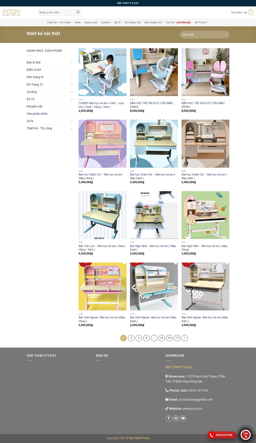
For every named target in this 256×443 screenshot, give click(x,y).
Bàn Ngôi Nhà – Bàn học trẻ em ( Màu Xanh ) (153, 247)
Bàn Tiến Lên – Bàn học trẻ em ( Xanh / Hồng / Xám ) (102, 247)
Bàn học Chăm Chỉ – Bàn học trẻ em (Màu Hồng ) (100, 176)
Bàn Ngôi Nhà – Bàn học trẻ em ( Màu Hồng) (204, 247)
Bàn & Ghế (92, 22)
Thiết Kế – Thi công (60, 22)
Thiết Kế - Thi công (39, 128)
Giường (107, 22)
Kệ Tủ (118, 22)
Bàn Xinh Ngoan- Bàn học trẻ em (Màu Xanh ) (153, 319)
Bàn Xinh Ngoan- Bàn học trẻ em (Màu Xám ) (205, 319)
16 (169, 338)
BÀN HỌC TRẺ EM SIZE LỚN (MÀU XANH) (151, 105)
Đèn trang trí (154, 22)
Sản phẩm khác (37, 114)
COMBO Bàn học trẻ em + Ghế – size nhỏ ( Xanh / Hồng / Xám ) (101, 105)
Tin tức (170, 22)
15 (161, 338)
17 (176, 338)
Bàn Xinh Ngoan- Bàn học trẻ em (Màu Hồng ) (102, 319)
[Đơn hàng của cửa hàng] (204, 34)
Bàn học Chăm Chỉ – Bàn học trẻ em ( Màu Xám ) (204, 176)
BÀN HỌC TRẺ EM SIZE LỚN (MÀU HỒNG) (203, 105)
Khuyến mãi (34, 106)
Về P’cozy (202, 22)
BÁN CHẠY (34, 70)
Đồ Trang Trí (134, 22)
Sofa (79, 22)
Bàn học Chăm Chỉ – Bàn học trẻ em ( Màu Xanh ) (152, 176)
